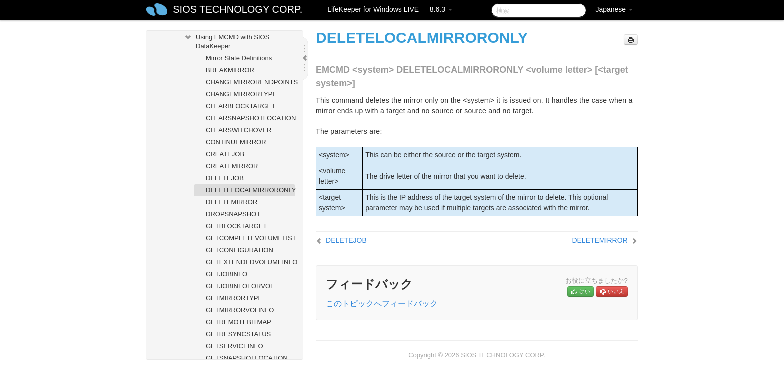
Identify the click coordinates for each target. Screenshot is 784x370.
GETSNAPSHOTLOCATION (247, 358)
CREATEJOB (225, 154)
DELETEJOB (225, 178)
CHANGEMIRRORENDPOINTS (251, 82)
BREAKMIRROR (230, 70)
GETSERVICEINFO (235, 346)
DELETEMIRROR (232, 202)
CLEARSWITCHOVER (239, 130)
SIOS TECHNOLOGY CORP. (237, 9)
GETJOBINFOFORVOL (240, 286)
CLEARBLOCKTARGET (241, 106)
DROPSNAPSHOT (233, 214)
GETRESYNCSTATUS (238, 334)
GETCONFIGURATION (240, 250)
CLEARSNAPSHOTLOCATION (251, 118)
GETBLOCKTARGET (237, 226)
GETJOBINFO (227, 274)
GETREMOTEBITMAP (239, 322)
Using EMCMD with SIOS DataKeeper (227, 40)
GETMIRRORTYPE (234, 298)
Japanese (614, 9)
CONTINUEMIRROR (236, 142)
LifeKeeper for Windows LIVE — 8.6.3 (390, 9)
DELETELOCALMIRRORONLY (251, 190)
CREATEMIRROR (232, 166)
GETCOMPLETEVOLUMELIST (251, 238)
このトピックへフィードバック (382, 303)
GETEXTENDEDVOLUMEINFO (251, 262)
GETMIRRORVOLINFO (240, 310)
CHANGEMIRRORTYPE (241, 94)
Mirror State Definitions (239, 58)
